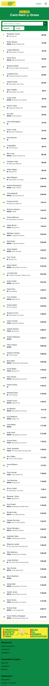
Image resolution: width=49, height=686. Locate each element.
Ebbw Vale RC (16, 187)
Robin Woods (12, 42)
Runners (4, 669)
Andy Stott (11, 433)
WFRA (14, 211)
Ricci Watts (11, 456)
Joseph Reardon (13, 50)
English (39, 4)
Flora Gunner (12, 472)
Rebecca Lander (13, 544)
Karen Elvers (11, 600)
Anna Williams (12, 464)
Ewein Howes (12, 385)
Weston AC (15, 419)
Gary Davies (11, 377)
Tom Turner (11, 257)
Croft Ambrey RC (17, 474)
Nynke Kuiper (12, 305)
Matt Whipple (12, 177)
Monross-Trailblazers (16, 132)
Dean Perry (11, 289)
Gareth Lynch (12, 401)
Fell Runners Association (20, 363)
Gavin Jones (11, 130)
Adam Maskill (12, 249)
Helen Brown (12, 225)
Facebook (5, 649)
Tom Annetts (12, 297)
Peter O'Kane (12, 345)
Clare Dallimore (13, 217)
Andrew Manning (13, 337)
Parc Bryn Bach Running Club (18, 68)
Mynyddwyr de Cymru (16, 52)
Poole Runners (17, 116)
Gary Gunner (11, 568)
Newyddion (5, 680)
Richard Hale (12, 512)
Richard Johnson (13, 209)
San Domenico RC (18, 195)
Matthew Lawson (13, 233)
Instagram (5, 653)
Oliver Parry (11, 58)
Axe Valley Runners (18, 514)
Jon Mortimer (12, 273)
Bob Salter (11, 361)
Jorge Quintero (12, 560)
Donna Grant (12, 440)
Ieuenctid (4, 663)
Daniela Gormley (13, 520)
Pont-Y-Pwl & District (16, 459)
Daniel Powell (12, 82)
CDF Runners (13, 148)
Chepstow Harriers (18, 235)
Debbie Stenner (13, 329)
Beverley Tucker (13, 496)
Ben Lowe (10, 153)
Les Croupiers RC (18, 610)
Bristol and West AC (14, 164)
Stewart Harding (13, 353)
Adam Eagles (12, 169)
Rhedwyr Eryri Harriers (19, 100)
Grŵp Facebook (8, 646)
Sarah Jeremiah (13, 448)
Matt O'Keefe (12, 90)
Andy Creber (12, 281)
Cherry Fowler (12, 321)
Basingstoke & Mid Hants (20, 506)
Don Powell (11, 504)
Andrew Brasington (14, 185)
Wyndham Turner (13, 34)
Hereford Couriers (18, 530)
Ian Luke (10, 114)
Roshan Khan (12, 608)
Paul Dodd (11, 241)
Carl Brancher (12, 480)
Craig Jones (11, 98)
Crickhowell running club (20, 618)
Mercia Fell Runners (18, 60)
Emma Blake (11, 369)
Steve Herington (13, 528)
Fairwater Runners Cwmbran (18, 76)
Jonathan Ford (12, 74)
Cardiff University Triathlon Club (19, 275)
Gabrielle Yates (12, 536)
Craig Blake (11, 146)
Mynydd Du (13, 36)
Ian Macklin (11, 409)
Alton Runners (16, 251)
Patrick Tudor (12, 106)
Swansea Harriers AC (16, 108)
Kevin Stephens (12, 576)
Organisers (5, 666)
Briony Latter (12, 488)
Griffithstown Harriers (19, 538)
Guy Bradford (12, 417)
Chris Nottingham (13, 122)
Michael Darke (12, 393)
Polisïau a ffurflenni (8, 683)
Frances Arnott (12, 201)
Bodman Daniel (12, 66)
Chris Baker (11, 425)
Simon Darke (12, 265)
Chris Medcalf (12, 193)
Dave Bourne (12, 138)
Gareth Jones (12, 592)
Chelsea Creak (12, 161)
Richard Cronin (12, 313)
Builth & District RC (18, 44)
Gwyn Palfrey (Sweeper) (16, 616)
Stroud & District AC (18, 156)
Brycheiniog (13, 291)
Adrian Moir (11, 584)
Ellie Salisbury (12, 552)
